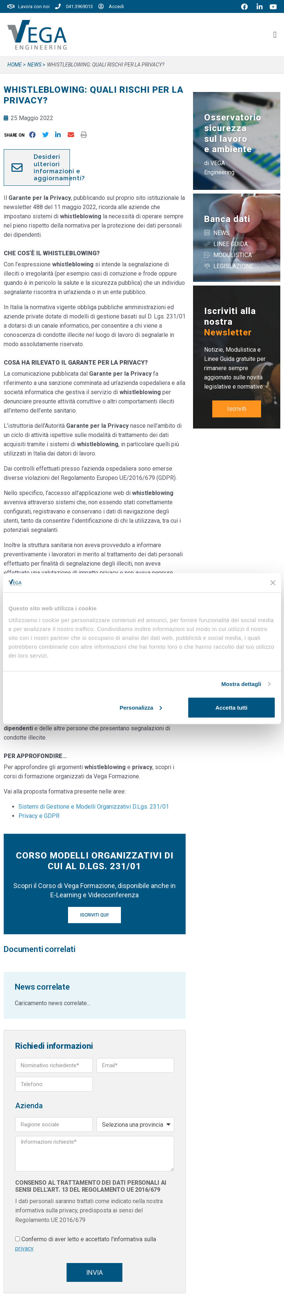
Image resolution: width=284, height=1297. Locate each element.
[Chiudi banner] (272, 582)
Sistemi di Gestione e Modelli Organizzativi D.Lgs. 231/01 (93, 806)
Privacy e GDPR (39, 815)
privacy (24, 1248)
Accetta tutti (232, 707)
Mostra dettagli (241, 684)
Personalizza (140, 707)
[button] (16, 135)
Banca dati (227, 219)
